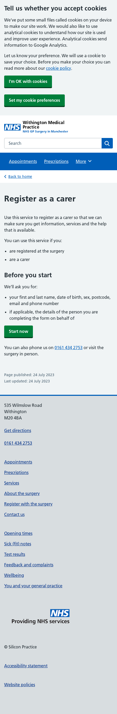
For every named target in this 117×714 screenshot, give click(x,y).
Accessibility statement (26, 665)
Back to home (20, 176)
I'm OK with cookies (28, 81)
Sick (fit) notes (17, 543)
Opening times (18, 533)
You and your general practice (33, 585)
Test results (14, 554)
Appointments (23, 161)
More (84, 161)
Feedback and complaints (28, 564)
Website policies (19, 684)
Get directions (17, 430)
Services (11, 483)
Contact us (14, 514)
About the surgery (22, 493)
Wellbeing (14, 575)
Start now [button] (18, 331)
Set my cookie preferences (34, 100)
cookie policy (58, 68)
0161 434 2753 (69, 347)
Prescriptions (56, 161)
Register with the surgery (28, 504)
